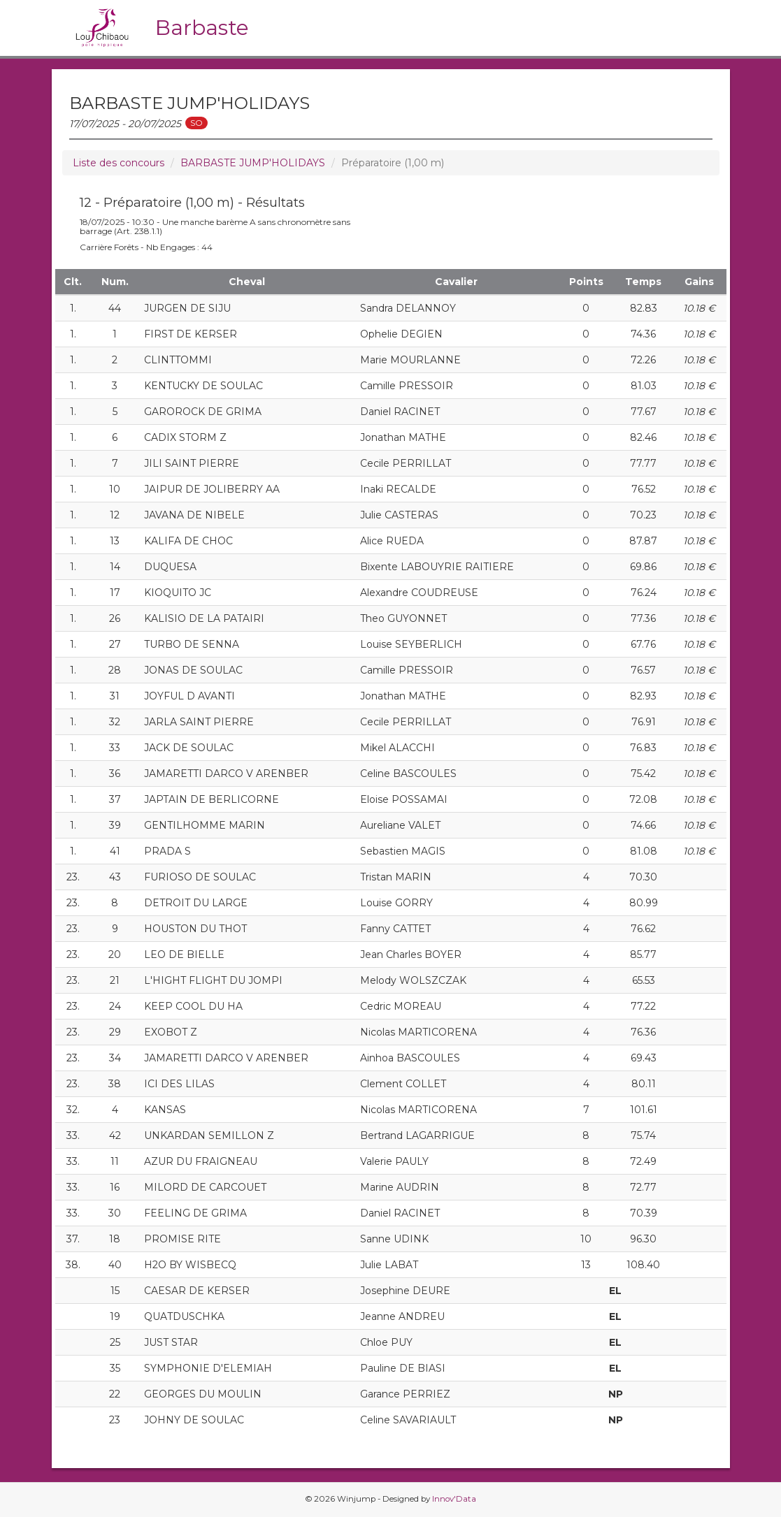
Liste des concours (118, 163)
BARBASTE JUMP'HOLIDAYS (252, 163)
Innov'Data (454, 1499)
